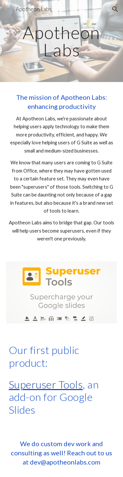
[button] (8, 9)
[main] (61, 41)
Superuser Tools (46, 384)
